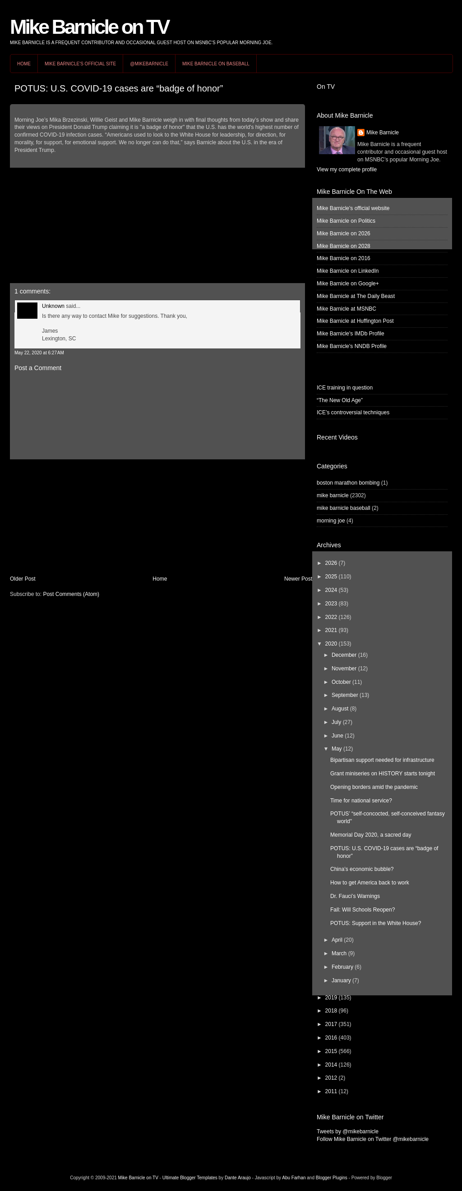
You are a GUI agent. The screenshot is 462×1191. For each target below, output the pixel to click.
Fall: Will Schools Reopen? (362, 910)
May (337, 749)
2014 (331, 1065)
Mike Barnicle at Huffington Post (355, 321)
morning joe (331, 521)
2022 (331, 617)
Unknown (53, 306)
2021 (331, 630)
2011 (331, 1091)
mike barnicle (333, 495)
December (344, 655)
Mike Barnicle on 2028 (343, 246)
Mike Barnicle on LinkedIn (348, 271)
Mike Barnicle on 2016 (343, 258)
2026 (331, 563)
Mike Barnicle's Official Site (80, 63)
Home (24, 63)
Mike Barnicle (382, 132)
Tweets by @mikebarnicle (348, 1131)
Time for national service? (361, 800)
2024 (331, 590)
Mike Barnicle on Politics (346, 221)
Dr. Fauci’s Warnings (355, 896)
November (344, 668)
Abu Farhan (293, 1177)
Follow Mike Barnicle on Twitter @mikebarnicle (373, 1139)
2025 (331, 576)
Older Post (23, 579)
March (339, 953)
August (340, 708)
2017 (331, 1024)
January (341, 980)
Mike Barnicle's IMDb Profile (350, 333)
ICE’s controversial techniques (353, 412)
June (337, 736)
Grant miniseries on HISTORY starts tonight (382, 773)
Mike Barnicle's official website (353, 208)
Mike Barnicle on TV (89, 26)
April (337, 940)
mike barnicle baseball (343, 508)
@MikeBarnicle (149, 63)
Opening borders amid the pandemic (374, 787)
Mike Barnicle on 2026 (343, 233)
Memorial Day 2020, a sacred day (370, 835)
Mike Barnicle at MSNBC (346, 309)
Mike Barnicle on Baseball (215, 63)
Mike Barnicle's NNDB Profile (352, 346)
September (345, 695)
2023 (331, 603)
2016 (331, 1038)
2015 (331, 1051)
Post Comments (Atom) (71, 594)
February (342, 967)
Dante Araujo (238, 1177)
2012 (331, 1078)
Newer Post (298, 579)
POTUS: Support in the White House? (375, 923)
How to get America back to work (369, 883)
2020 (331, 644)
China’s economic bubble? (362, 869)
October (341, 682)
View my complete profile (347, 169)
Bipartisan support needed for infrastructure (382, 760)
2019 (331, 997)
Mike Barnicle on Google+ (348, 283)
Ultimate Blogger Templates (189, 1177)
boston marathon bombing (348, 483)
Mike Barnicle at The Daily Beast (356, 296)
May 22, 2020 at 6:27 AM (39, 352)
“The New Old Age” (340, 400)
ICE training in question (345, 388)
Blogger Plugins (331, 1177)
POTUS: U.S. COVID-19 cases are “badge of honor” (118, 88)
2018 (331, 1011)
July (336, 722)
